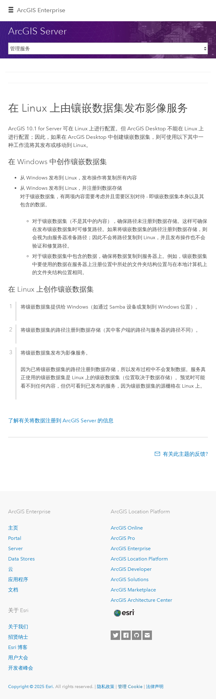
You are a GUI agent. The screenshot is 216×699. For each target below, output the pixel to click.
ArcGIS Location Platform (139, 559)
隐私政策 (105, 686)
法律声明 (154, 686)
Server (15, 548)
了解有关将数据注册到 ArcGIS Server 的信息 (60, 420)
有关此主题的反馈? (185, 454)
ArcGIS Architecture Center (141, 600)
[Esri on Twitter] (115, 635)
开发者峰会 (20, 668)
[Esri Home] (124, 613)
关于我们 (18, 627)
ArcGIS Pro (123, 538)
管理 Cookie (130, 686)
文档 (13, 590)
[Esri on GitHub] (136, 635)
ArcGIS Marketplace (133, 590)
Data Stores (21, 559)
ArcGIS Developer (131, 569)
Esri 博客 (18, 647)
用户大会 (18, 658)
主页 (13, 528)
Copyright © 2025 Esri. (31, 686)
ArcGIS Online (127, 528)
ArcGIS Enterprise (41, 10)
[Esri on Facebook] (126, 635)
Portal (14, 538)
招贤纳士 (18, 637)
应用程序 (18, 579)
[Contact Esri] (147, 635)
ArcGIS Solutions (129, 579)
